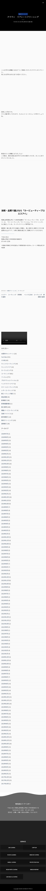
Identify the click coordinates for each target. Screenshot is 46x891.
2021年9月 (4, 627)
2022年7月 (4, 594)
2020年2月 (4, 690)
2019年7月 (4, 714)
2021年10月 (5, 624)
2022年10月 (5, 584)
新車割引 (4, 400)
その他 (3, 360)
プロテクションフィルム (8, 380)
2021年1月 (4, 654)
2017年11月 (5, 780)
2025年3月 (4, 487)
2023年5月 (4, 560)
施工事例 (4, 407)
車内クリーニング (23, 14)
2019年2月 (4, 730)
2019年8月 (4, 710)
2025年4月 (4, 484)
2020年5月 (4, 680)
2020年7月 (4, 674)
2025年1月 (4, 494)
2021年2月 (4, 650)
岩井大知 (30, 21)
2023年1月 (4, 574)
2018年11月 (5, 740)
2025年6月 (4, 477)
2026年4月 (4, 444)
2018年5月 (4, 760)
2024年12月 (5, 497)
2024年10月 (5, 504)
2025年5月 (4, 480)
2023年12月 (5, 537)
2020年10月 (5, 664)
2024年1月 (4, 534)
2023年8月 (4, 550)
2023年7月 (4, 554)
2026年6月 (4, 437)
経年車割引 (4, 417)
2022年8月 (4, 590)
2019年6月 (4, 717)
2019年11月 (5, 700)
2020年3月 (4, 687)
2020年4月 (4, 684)
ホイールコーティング (8, 387)
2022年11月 (5, 580)
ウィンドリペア (6, 367)
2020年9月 (4, 667)
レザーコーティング (7, 390)
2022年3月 (4, 607)
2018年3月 (4, 767)
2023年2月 (4, 570)
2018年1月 (4, 774)
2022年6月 (4, 597)
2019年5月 (4, 720)
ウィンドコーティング (8, 364)
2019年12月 (5, 697)
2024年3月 (4, 527)
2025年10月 (5, 464)
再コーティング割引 (7, 394)
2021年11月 (5, 620)
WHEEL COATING (12, 862)
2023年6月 (4, 557)
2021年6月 (4, 637)
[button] (43, 2)
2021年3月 (4, 647)
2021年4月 (4, 644)
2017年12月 (5, 777)
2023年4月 (4, 564)
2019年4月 (4, 724)
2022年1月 (4, 614)
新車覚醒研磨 (5, 404)
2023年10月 (5, 544)
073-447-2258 (29, 810)
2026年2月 (4, 450)
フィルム (4, 377)
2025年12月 (5, 457)
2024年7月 (4, 514)
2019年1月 (4, 734)
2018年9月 (4, 747)
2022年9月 (4, 587)
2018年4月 (4, 764)
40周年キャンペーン (7, 354)
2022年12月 (5, 577)
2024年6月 (4, 517)
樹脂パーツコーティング (8, 410)
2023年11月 (5, 540)
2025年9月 (4, 467)
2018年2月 (4, 770)
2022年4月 (4, 604)
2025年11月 (5, 460)
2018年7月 (4, 754)
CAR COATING (11, 847)
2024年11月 (5, 500)
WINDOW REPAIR (34, 869)
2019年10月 (5, 704)
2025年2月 (4, 490)
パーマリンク (21, 291)
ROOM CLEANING (11, 855)
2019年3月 (4, 727)
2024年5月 (4, 520)
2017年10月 (5, 784)
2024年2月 (4, 530)
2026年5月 (4, 440)
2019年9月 (4, 707)
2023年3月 (4, 567)
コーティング (5, 374)
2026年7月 (4, 434)
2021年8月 (4, 630)
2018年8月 (4, 750)
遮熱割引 (4, 424)
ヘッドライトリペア (7, 384)
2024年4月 (4, 524)
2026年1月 (4, 454)
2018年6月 (4, 757)
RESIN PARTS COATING (11, 869)
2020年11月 (5, 660)
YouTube (4, 357)
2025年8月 (4, 470)
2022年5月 (4, 600)
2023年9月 (4, 547)
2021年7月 (4, 634)
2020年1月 (4, 694)
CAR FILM (34, 847)
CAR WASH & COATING (11, 877)
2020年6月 (4, 677)
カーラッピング (6, 370)
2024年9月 (4, 507)
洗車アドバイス (6, 414)
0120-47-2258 (19, 810)
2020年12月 (5, 657)
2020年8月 (4, 670)
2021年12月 (5, 617)
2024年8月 (4, 510)
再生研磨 (4, 397)
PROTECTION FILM (34, 862)
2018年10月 (5, 744)
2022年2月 (4, 610)
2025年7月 (4, 474)
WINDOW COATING (34, 855)
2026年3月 (4, 447)
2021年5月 (4, 640)
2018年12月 (5, 737)
